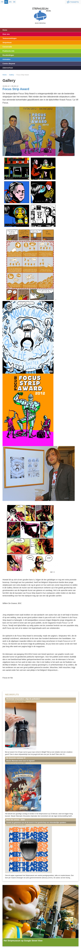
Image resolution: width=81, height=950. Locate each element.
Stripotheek (7, 43)
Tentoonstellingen (10, 38)
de (14, 2)
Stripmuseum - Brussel (40, 13)
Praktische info (8, 51)
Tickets (72, 2)
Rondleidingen (8, 55)
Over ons (6, 34)
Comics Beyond (9, 64)
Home (5, 30)
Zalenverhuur (8, 68)
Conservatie (7, 47)
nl (6, 2)
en (10, 2)
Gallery (11, 75)
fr (2, 2)
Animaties (6, 59)
